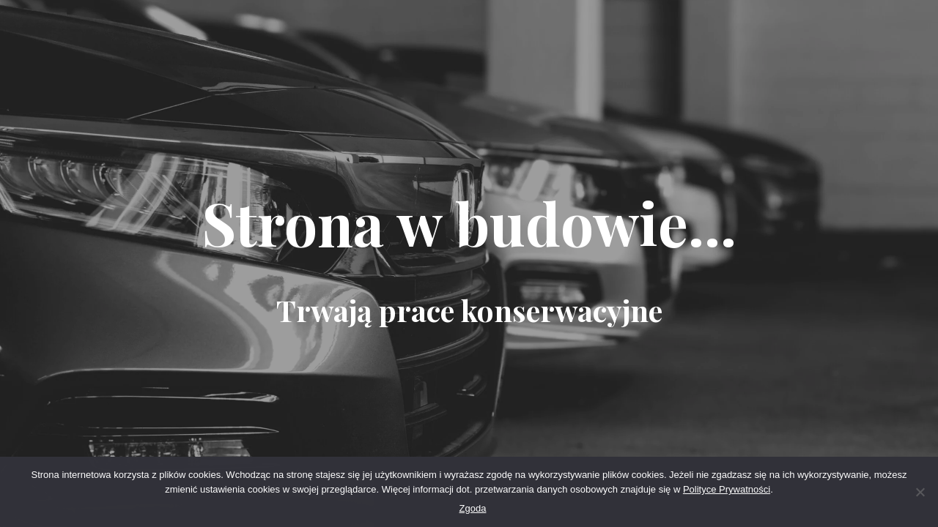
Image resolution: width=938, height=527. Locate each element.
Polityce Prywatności (726, 489)
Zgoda (473, 508)
